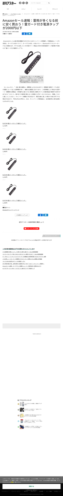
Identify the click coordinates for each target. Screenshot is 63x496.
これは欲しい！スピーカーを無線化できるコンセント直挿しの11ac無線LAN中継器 (22, 259)
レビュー (23, 9)
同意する (31, 486)
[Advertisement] (31, 286)
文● (4, 33)
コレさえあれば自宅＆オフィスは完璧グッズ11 (14, 261)
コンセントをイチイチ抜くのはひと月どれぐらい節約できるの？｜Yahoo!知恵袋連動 (23, 254)
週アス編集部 (8, 33)
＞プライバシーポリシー (31, 490)
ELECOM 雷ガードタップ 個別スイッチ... (14, 123)
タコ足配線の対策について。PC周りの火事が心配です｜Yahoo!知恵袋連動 (20, 251)
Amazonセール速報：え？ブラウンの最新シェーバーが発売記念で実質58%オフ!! (22, 266)
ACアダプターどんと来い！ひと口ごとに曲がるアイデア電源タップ (19, 268)
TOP (8, 9)
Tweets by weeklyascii (37, 333)
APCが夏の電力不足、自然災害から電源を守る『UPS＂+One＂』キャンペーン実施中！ (23, 263)
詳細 (12, 482)
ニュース (39, 9)
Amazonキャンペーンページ (11, 210)
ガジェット (55, 9)
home (5, 14)
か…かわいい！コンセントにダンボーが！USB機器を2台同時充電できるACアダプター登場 (24, 256)
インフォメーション (16, 14)
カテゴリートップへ (51, 236)
